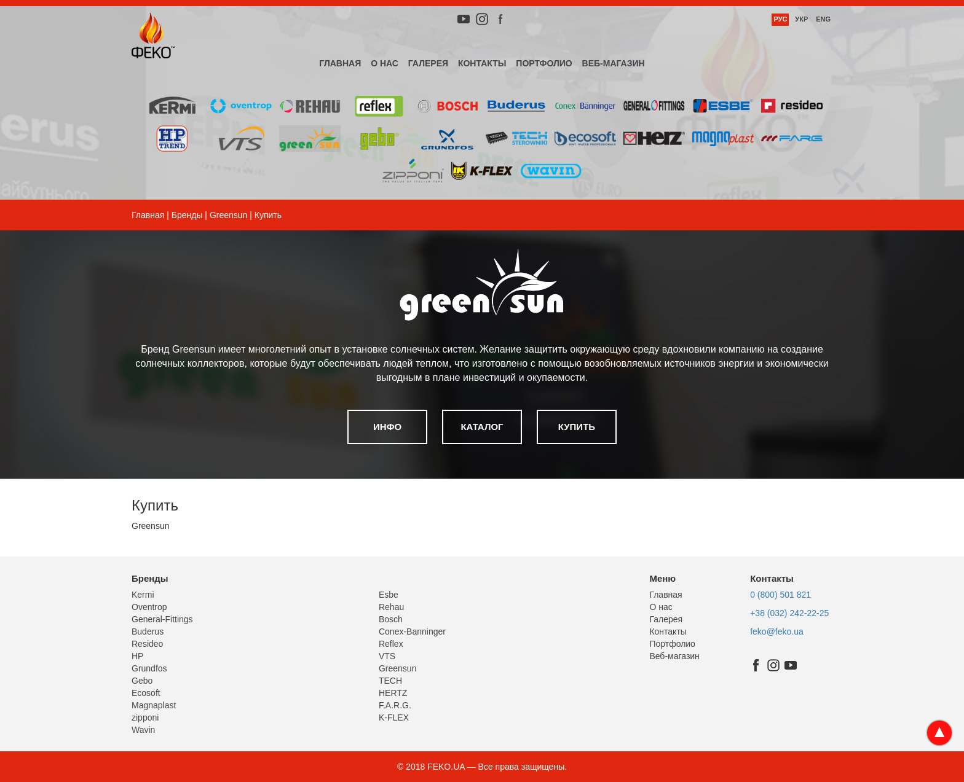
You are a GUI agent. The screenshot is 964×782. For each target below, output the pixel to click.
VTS (387, 656)
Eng (823, 19)
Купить (576, 426)
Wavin (143, 730)
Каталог (481, 426)
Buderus (148, 631)
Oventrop (149, 607)
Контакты (482, 63)
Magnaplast (154, 705)
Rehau (391, 607)
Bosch (391, 619)
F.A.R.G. (395, 705)
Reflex (391, 644)
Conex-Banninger (412, 631)
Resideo (147, 644)
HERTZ (393, 693)
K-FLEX (394, 717)
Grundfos (149, 668)
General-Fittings (162, 619)
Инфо (387, 426)
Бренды (187, 215)
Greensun (228, 215)
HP (137, 656)
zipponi (145, 717)
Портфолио (544, 63)
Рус (780, 19)
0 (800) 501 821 (780, 595)
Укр (801, 19)
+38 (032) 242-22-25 (789, 613)
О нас (384, 63)
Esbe (388, 595)
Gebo (142, 681)
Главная (340, 63)
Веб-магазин (613, 63)
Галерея (428, 63)
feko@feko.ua (777, 631)
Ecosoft (146, 693)
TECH (390, 681)
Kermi (143, 595)
